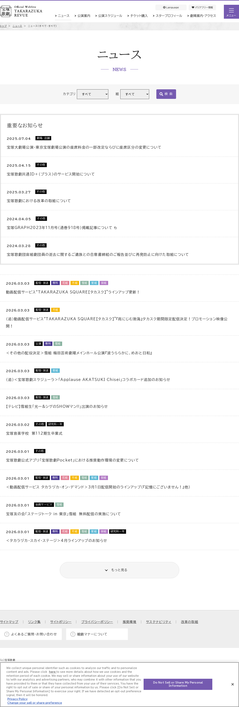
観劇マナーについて (92, 634)
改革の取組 (189, 621)
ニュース (64, 15)
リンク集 (34, 621)
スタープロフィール (169, 15)
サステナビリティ (158, 621)
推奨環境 (129, 621)
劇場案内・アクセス (203, 15)
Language (171, 7)
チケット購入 (139, 15)
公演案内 (83, 15)
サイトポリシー (61, 621)
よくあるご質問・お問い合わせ (34, 634)
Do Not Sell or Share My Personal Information (178, 684)
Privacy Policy (17, 699)
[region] (119, 684)
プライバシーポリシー (97, 621)
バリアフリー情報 (202, 7)
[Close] (232, 684)
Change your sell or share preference (34, 703)
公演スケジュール (110, 15)
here (52, 672)
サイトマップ (9, 621)
